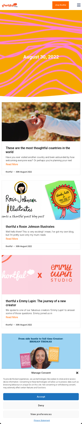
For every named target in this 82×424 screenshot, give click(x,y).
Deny (41, 405)
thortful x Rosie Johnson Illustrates (30, 227)
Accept (41, 396)
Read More (12, 164)
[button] (77, 372)
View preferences (41, 414)
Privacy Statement (42, 420)
